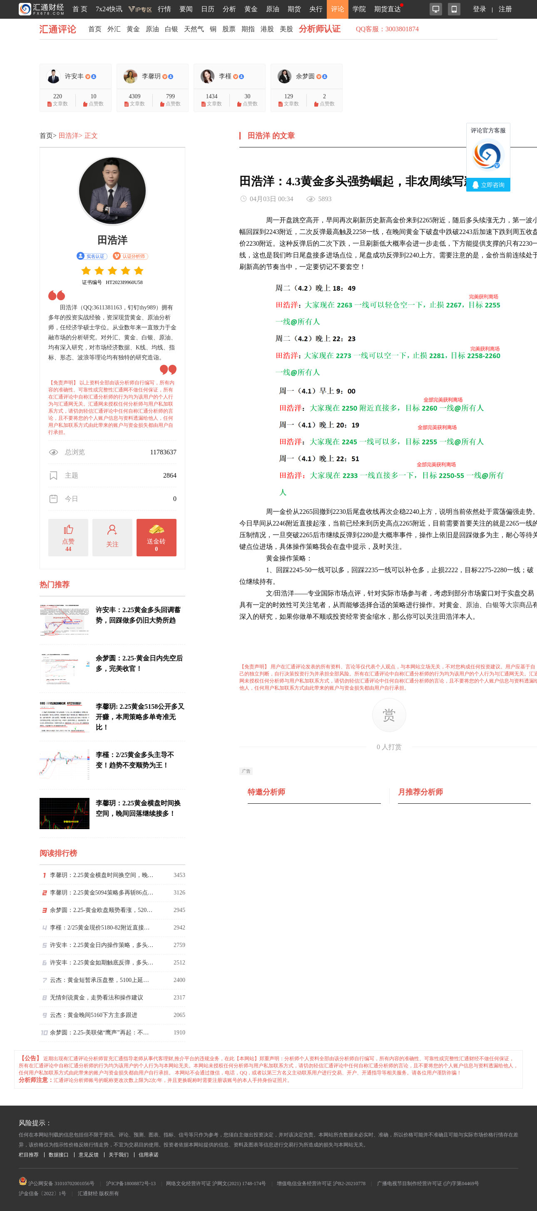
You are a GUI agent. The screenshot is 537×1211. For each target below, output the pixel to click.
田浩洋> (70, 135)
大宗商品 (519, 604)
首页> (48, 135)
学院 (359, 8)
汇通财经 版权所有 (98, 1193)
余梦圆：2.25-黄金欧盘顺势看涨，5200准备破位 (102, 910)
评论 (337, 8)
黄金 (251, 8)
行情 (164, 8)
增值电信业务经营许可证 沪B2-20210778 (321, 1183)
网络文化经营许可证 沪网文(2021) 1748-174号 (216, 1183)
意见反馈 (89, 1155)
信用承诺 (149, 1155)
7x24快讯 (109, 8)
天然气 (194, 28)
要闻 (186, 8)
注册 (505, 8)
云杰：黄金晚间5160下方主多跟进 (93, 1015)
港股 (267, 28)
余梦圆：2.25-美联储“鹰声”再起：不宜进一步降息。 (102, 1032)
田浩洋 (112, 240)
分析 (229, 8)
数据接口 (59, 1155)
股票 (229, 28)
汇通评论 (60, 29)
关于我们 (119, 1155)
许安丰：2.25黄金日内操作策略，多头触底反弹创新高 (102, 945)
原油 (272, 8)
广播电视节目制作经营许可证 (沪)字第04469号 (428, 1183)
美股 (286, 28)
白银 (171, 28)
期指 (248, 28)
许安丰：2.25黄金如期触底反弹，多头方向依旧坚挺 (102, 962)
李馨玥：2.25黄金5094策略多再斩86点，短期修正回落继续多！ (102, 893)
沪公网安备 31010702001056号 (56, 1183)
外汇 (114, 28)
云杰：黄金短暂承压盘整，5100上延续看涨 (102, 980)
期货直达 (387, 8)
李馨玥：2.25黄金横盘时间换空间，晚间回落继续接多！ (102, 875)
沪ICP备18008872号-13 (131, 1183)
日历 (207, 8)
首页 (95, 28)
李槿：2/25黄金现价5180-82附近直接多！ (102, 927)
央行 (316, 8)
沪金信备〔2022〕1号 (42, 1193)
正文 (91, 135)
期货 (294, 8)
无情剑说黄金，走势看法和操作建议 (96, 997)
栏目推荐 (29, 1155)
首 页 (79, 8)
